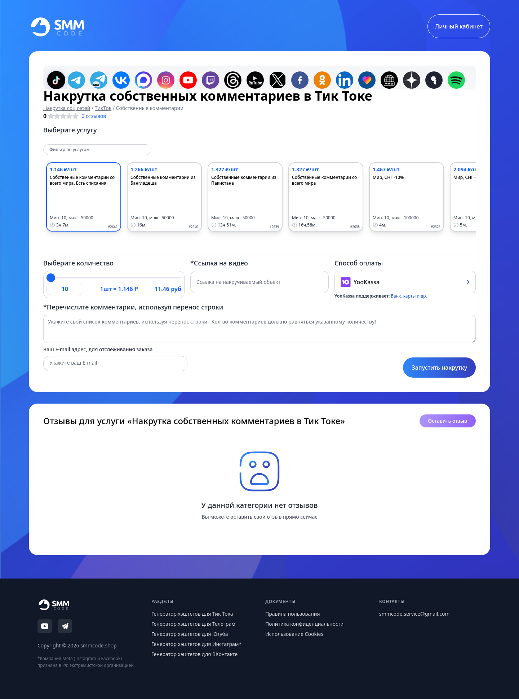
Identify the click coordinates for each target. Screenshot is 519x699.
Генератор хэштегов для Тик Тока (192, 613)
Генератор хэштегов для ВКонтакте (194, 654)
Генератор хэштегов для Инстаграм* (196, 644)
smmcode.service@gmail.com (414, 613)
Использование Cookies (294, 633)
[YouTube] (44, 626)
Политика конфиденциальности (304, 623)
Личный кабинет (459, 26)
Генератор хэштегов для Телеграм (193, 623)
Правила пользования (292, 613)
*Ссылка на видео (219, 263)
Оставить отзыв (447, 420)
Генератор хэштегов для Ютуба (189, 633)
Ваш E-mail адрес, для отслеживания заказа (98, 349)
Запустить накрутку (439, 368)
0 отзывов (93, 116)
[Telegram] (65, 626)
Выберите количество (78, 263)
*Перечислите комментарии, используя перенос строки (133, 307)
